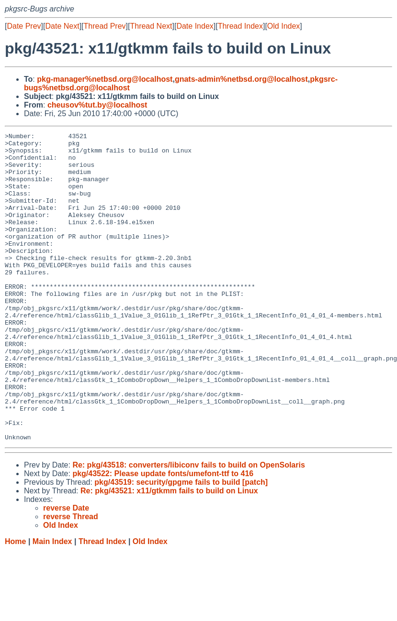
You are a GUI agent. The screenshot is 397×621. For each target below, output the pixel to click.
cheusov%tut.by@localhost (97, 105)
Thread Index (240, 26)
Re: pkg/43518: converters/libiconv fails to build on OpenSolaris (188, 527)
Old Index (283, 26)
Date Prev (24, 26)
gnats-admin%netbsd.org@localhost (241, 79)
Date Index (194, 26)
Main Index (52, 603)
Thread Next (151, 26)
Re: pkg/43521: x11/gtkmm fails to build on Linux (169, 552)
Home (15, 603)
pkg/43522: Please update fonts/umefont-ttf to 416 (162, 535)
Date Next (62, 26)
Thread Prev (105, 26)
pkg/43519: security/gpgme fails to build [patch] (181, 544)
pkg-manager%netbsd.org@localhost (104, 79)
